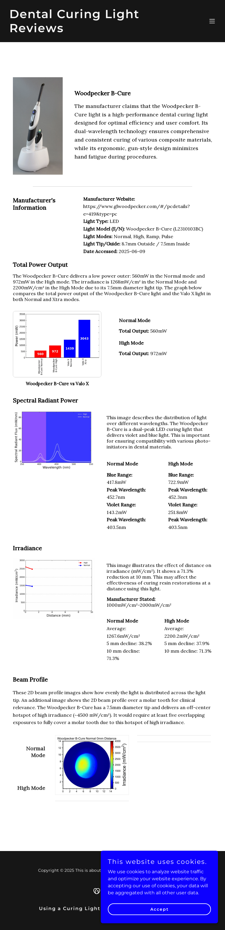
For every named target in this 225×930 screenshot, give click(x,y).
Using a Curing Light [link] (69, 908)
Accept (159, 909)
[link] (80, 30)
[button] (212, 21)
